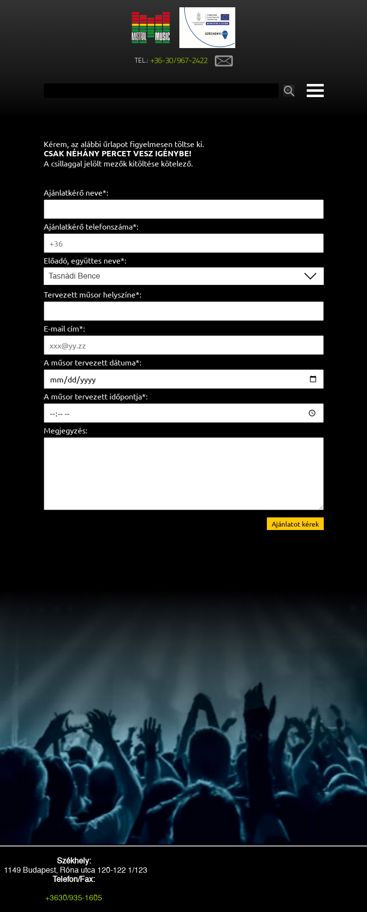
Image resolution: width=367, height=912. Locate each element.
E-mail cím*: (64, 328)
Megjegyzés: (65, 430)
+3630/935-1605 (73, 897)
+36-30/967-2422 (179, 61)
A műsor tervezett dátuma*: (92, 362)
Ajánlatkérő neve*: (76, 192)
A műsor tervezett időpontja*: (96, 396)
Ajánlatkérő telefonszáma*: (91, 226)
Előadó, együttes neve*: (85, 260)
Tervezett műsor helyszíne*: (92, 294)
